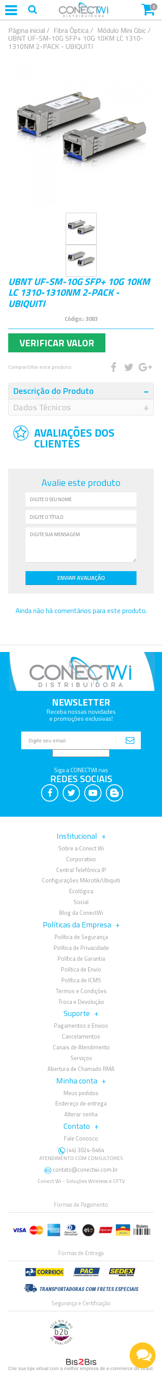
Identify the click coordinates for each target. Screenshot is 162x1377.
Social (81, 902)
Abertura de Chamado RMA (81, 1068)
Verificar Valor (56, 342)
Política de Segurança (81, 937)
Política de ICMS (81, 980)
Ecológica (81, 891)
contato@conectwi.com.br (85, 1169)
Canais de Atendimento (81, 1047)
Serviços (81, 1058)
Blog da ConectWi (81, 912)
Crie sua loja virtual (28, 1368)
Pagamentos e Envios (81, 1025)
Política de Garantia (81, 958)
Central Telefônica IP (81, 870)
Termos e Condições (81, 991)
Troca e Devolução (81, 1001)
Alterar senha (81, 1114)
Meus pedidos (81, 1093)
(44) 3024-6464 (81, 1154)
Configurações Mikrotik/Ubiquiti (81, 880)
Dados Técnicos (42, 407)
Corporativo (81, 859)
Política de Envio (81, 969)
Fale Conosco (81, 1138)
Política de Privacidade (81, 947)
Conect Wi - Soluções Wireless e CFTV (81, 1181)
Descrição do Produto (53, 390)
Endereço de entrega (81, 1103)
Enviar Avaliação (81, 577)
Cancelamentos (81, 1036)
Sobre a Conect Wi (81, 848)
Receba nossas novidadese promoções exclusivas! (81, 715)
